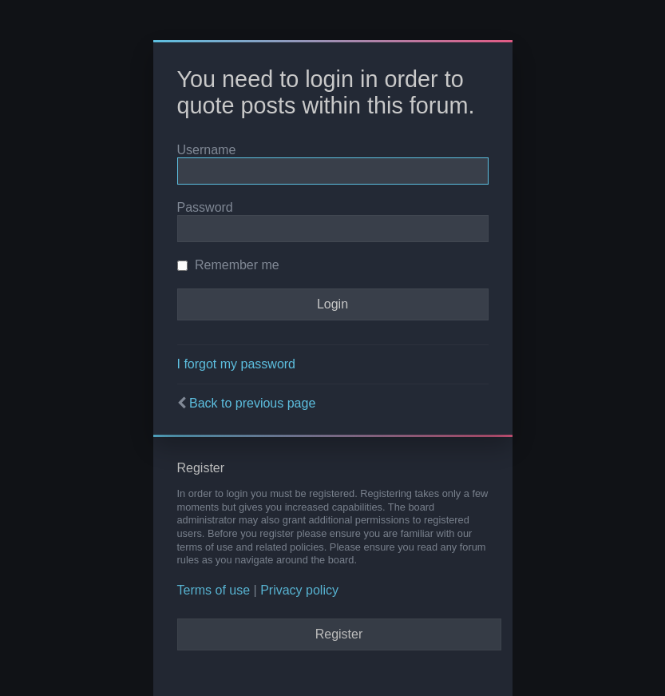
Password (205, 207)
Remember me (228, 265)
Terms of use (214, 590)
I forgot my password (236, 364)
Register (339, 634)
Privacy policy (299, 590)
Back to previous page (252, 403)
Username (206, 150)
